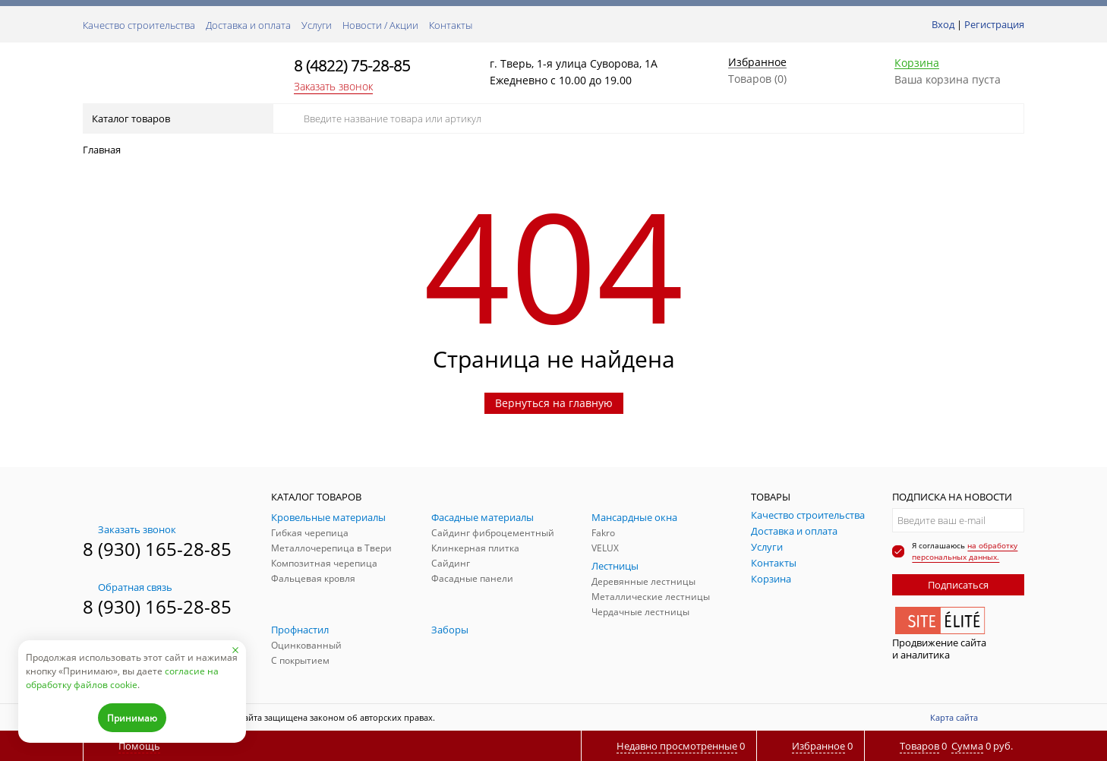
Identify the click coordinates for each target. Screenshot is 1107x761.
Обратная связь (127, 587)
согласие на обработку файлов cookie (122, 678)
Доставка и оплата (248, 25)
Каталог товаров (176, 118)
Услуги (316, 25)
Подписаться (958, 585)
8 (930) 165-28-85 (157, 548)
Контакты (450, 25)
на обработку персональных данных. (964, 551)
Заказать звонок (333, 86)
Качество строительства (139, 25)
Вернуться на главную (554, 403)
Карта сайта (954, 717)
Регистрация (994, 24)
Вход (943, 24)
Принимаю (132, 718)
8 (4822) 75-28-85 (352, 65)
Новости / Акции (380, 25)
